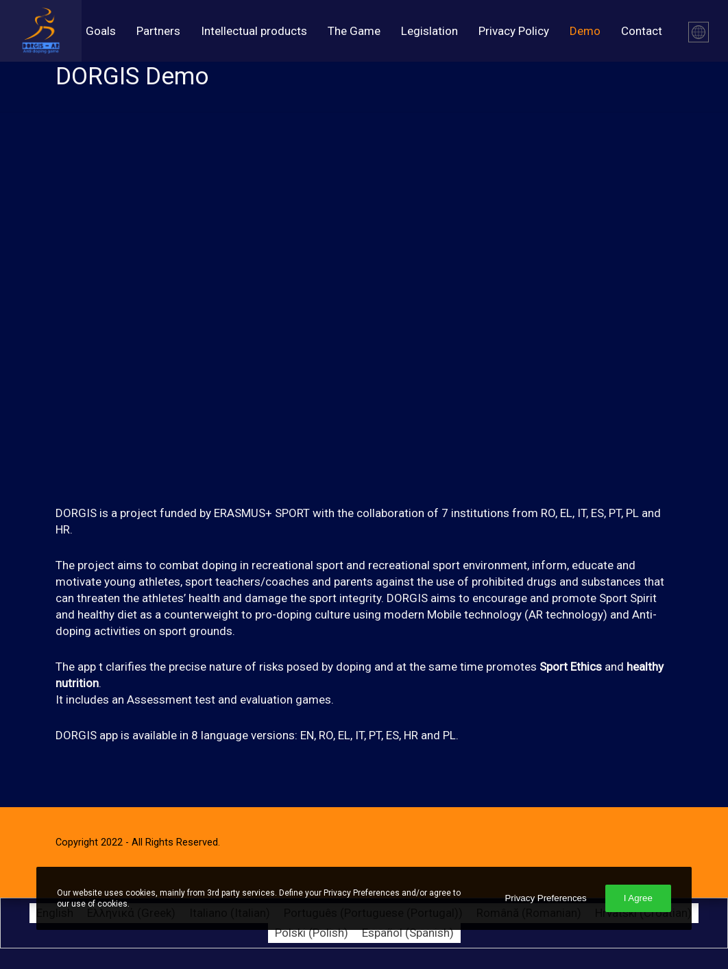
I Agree (638, 898)
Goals (101, 31)
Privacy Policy (513, 31)
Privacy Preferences (545, 898)
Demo (585, 31)
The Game (354, 31)
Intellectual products (254, 31)
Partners (158, 31)
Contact (641, 31)
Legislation (429, 31)
